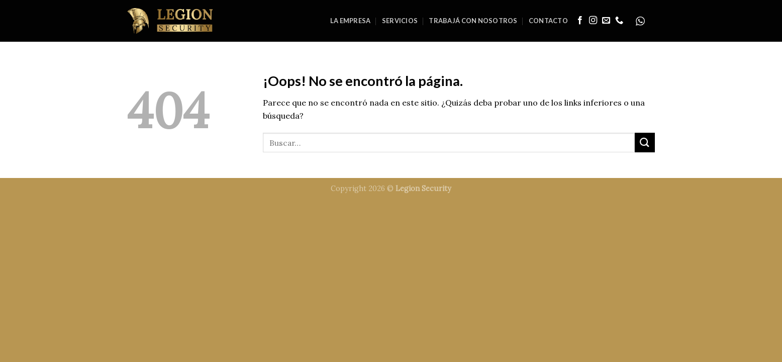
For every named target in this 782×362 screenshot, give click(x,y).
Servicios (400, 21)
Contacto (548, 21)
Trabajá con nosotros (473, 21)
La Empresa (350, 21)
